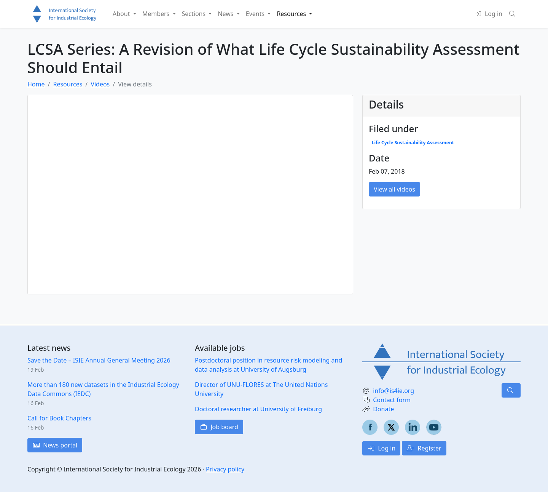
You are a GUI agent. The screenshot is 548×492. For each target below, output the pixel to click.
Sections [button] (194, 14)
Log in (381, 448)
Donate (383, 409)
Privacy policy (225, 469)
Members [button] (156, 14)
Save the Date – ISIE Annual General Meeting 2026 (98, 360)
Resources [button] (292, 14)
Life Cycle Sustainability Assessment (413, 142)
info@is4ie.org (393, 391)
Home (36, 84)
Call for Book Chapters (59, 418)
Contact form (392, 400)
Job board (219, 427)
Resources (67, 84)
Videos (100, 84)
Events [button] (256, 14)
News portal (54, 445)
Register (424, 448)
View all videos (394, 189)
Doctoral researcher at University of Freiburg (258, 409)
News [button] (226, 14)
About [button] (122, 14)
